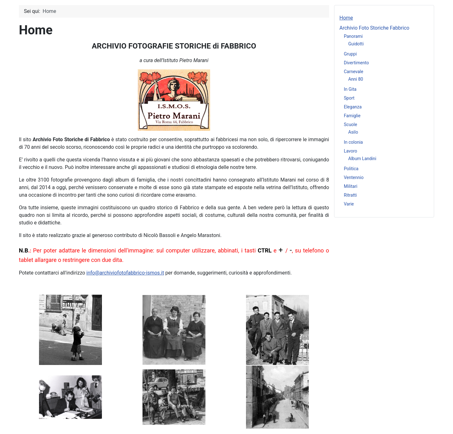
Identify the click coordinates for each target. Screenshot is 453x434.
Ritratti (350, 195)
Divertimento (356, 62)
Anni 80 (355, 79)
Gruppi (350, 53)
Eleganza (353, 106)
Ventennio (354, 177)
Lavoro (350, 150)
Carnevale (353, 71)
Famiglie (352, 115)
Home (346, 18)
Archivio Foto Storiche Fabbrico (374, 28)
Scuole (350, 124)
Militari (350, 186)
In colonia (353, 142)
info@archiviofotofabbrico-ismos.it (125, 273)
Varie (349, 203)
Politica (351, 168)
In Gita (350, 89)
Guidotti (356, 43)
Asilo (353, 132)
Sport (349, 98)
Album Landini (362, 158)
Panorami (353, 36)
